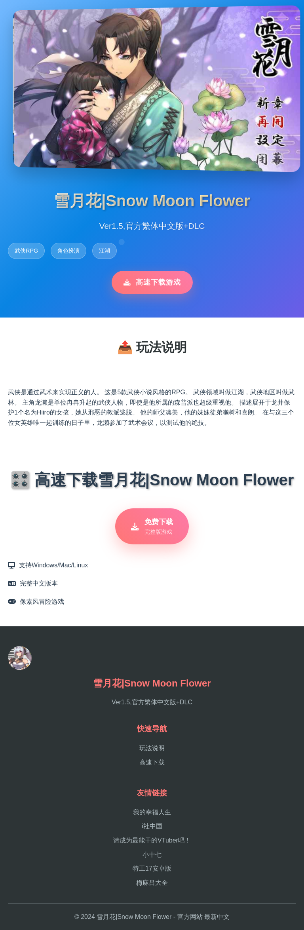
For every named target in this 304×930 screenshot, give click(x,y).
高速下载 (152, 762)
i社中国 (152, 826)
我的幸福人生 (152, 812)
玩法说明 (152, 748)
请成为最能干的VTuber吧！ (152, 840)
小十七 (152, 854)
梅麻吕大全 (152, 882)
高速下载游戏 (152, 282)
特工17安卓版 (152, 868)
